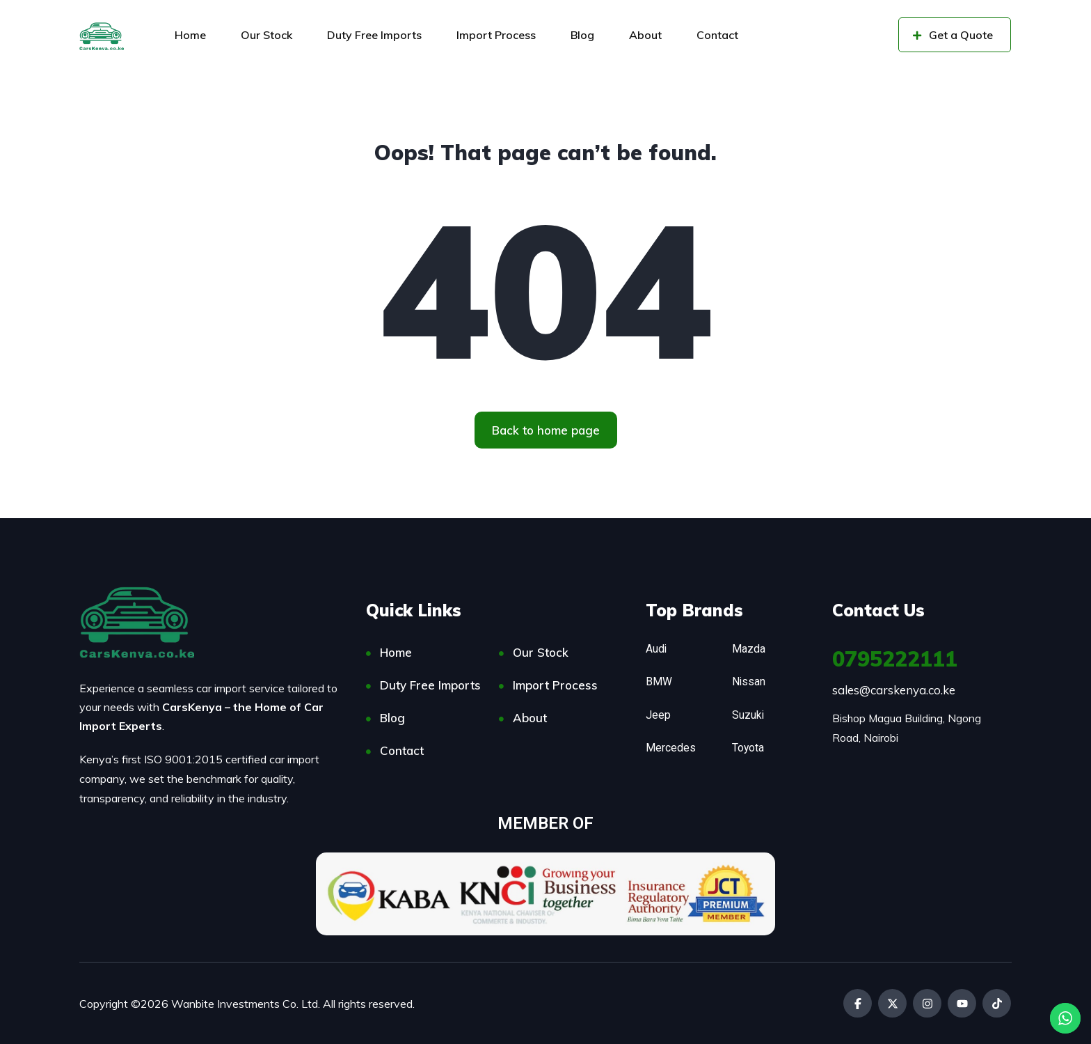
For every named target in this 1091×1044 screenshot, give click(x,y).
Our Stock (266, 35)
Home (190, 35)
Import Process (496, 35)
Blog (582, 35)
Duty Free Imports (374, 35)
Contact (717, 35)
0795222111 (894, 659)
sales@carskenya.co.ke (893, 690)
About (645, 35)
